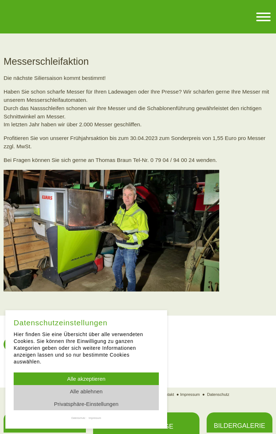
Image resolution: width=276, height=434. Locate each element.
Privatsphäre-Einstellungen (86, 404)
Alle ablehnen (86, 391)
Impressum (189, 394)
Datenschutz (219, 394)
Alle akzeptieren (86, 379)
